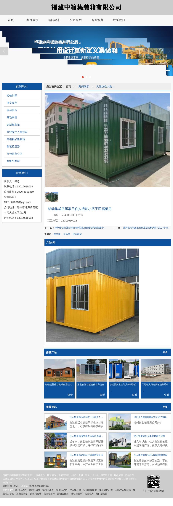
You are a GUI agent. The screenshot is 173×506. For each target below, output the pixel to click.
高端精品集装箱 (16, 139)
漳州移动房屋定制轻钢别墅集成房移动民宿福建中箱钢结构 (81, 227)
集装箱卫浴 (13, 146)
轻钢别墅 (12, 95)
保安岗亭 (12, 102)
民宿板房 (77, 234)
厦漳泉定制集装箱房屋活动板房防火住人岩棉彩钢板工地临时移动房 (147, 227)
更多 (165, 352)
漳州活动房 (20, 490)
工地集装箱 (22, 493)
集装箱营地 (35, 493)
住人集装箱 (75, 490)
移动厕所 (12, 110)
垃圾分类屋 (13, 160)
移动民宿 (12, 117)
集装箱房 (89, 493)
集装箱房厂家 (106, 490)
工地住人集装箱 (123, 490)
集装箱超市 (49, 493)
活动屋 (66, 234)
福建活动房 (61, 490)
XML (16, 486)
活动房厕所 (76, 493)
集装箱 (57, 234)
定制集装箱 (13, 124)
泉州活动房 (34, 490)
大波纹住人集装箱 (17, 131)
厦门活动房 (101, 493)
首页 (68, 86)
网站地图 (7, 486)
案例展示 (84, 86)
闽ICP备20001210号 (39, 486)
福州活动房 (48, 490)
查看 (70, 394)
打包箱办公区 (14, 153)
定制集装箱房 (90, 490)
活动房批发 (62, 493)
